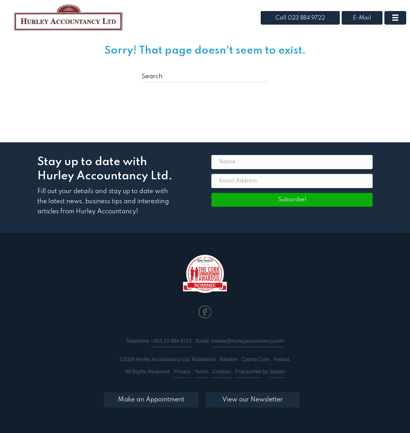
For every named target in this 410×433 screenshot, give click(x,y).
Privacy (182, 371)
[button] (292, 200)
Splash (277, 371)
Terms (201, 371)
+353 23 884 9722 (171, 341)
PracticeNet (248, 371)
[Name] (292, 162)
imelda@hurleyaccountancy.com (247, 341)
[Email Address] (292, 181)
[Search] (205, 77)
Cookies (222, 371)
